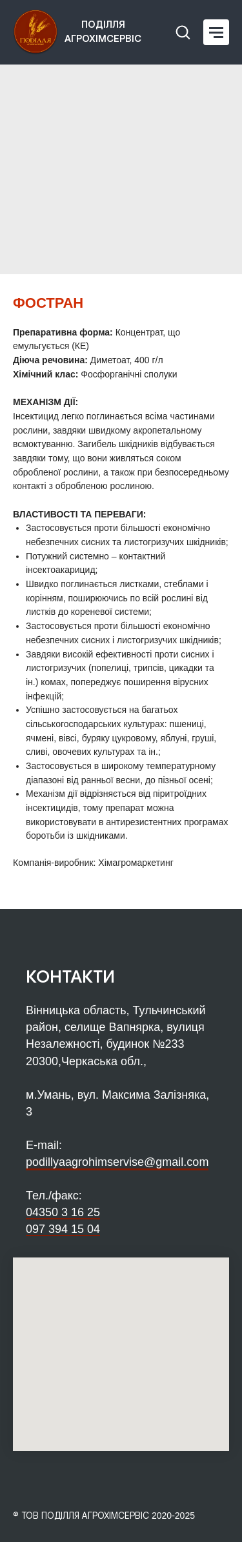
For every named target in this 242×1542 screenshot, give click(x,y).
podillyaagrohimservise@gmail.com (117, 1162)
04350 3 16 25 (63, 1212)
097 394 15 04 (63, 1229)
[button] (182, 31)
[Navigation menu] (216, 32)
